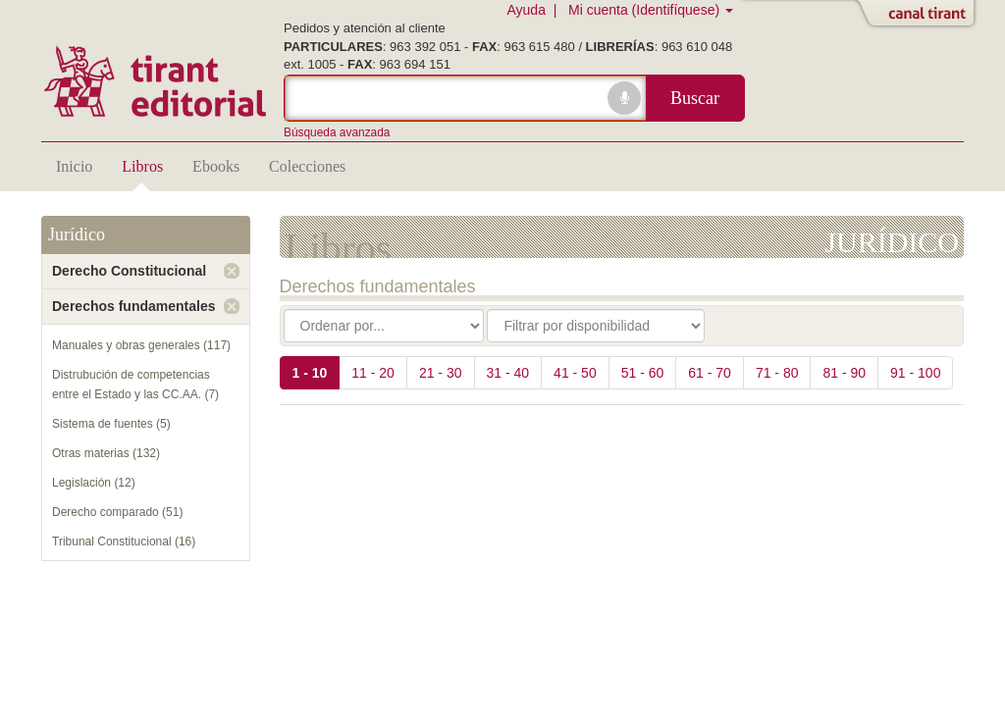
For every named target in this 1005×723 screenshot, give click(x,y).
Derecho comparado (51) (117, 512)
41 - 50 (575, 373)
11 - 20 (373, 373)
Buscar (694, 98)
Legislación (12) (93, 483)
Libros (142, 166)
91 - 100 (915, 373)
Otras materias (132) (106, 453)
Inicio (74, 166)
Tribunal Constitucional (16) (123, 541)
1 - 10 (310, 373)
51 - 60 (642, 373)
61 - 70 (709, 373)
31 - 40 (508, 373)
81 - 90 (844, 373)
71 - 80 (777, 373)
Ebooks (215, 166)
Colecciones (307, 166)
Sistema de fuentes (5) (111, 424)
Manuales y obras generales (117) (141, 345)
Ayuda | (535, 10)
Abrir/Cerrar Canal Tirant (920, 14)
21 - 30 (440, 373)
